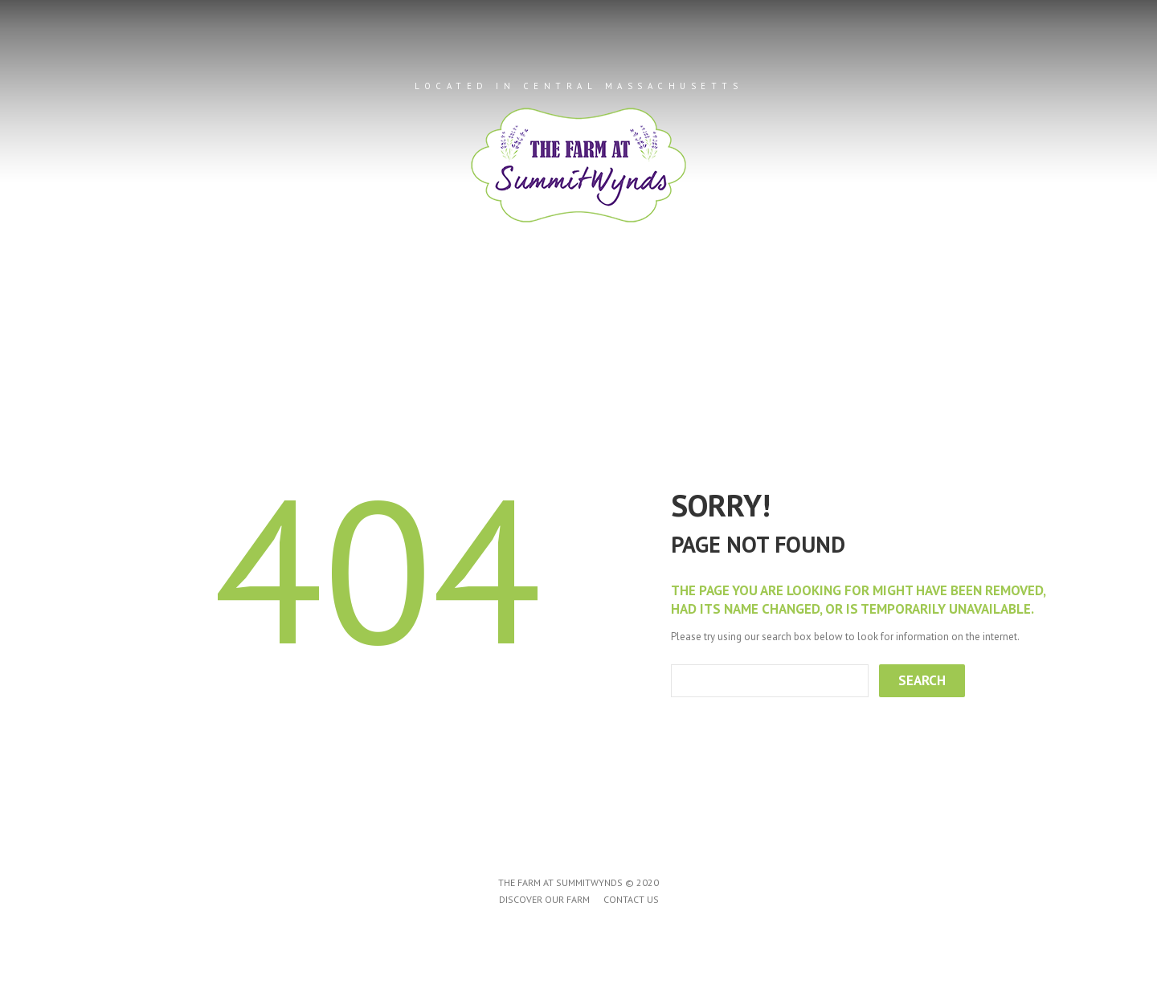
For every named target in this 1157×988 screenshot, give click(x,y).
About (432, 306)
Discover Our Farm (544, 899)
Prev (55, 194)
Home (356, 306)
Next (1102, 194)
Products (533, 306)
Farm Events (654, 306)
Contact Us (781, 306)
